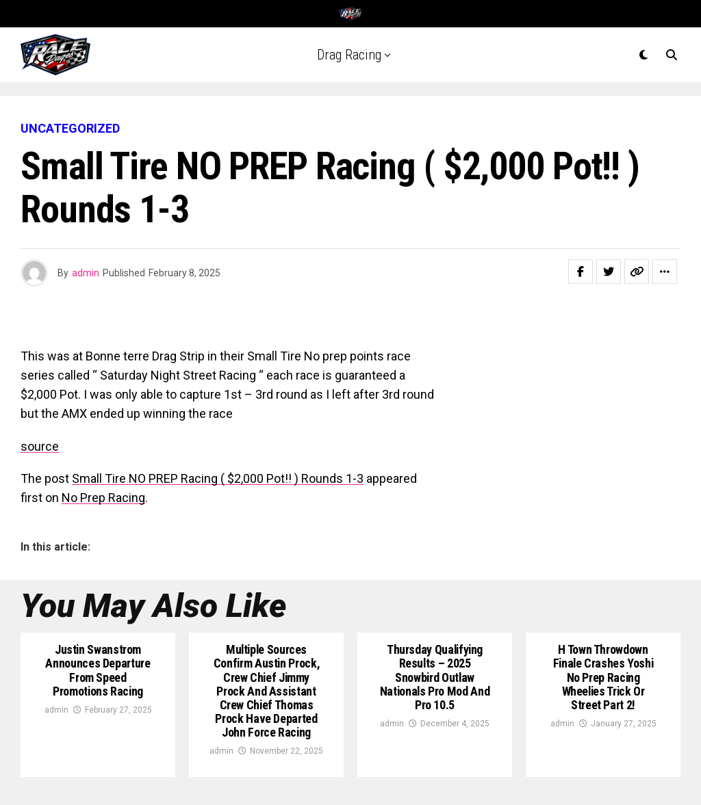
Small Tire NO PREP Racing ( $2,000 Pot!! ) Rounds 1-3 (218, 478)
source (40, 446)
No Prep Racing (103, 497)
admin (85, 272)
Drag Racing (349, 55)
